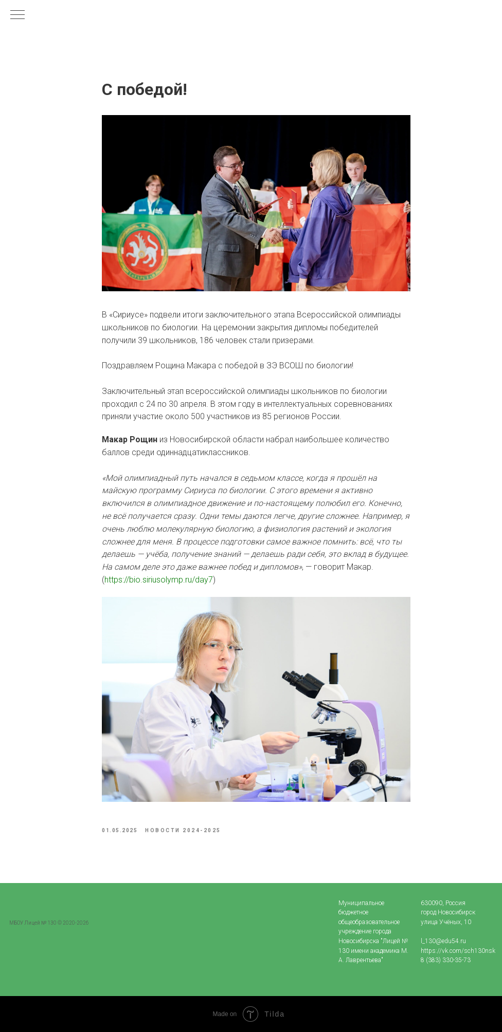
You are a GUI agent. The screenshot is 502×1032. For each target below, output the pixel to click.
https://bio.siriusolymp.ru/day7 (158, 580)
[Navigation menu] (17, 15)
